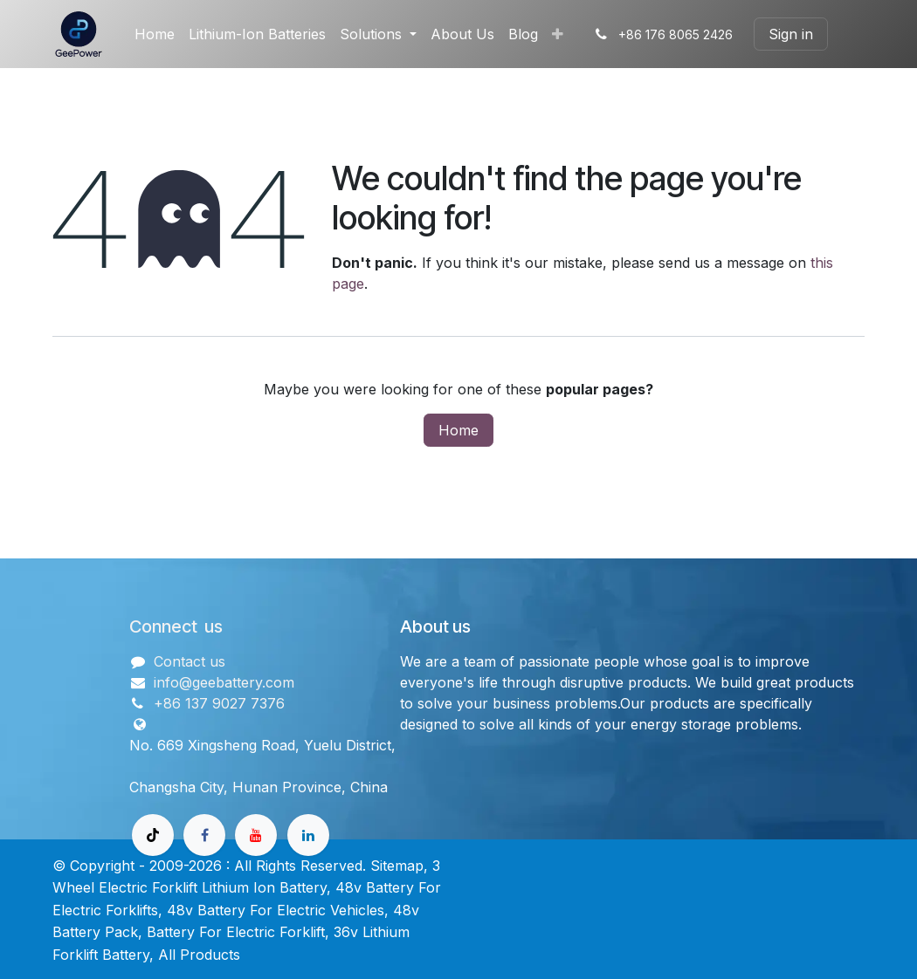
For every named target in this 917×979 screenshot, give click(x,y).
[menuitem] (155, 34)
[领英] (308, 835)
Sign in (791, 34)
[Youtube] (256, 835)
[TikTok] (153, 835)
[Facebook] (204, 835)
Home (458, 430)
